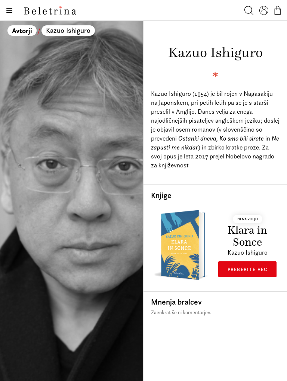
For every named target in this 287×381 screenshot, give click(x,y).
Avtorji (22, 30)
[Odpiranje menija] (9, 10)
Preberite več (248, 269)
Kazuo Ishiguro (68, 30)
